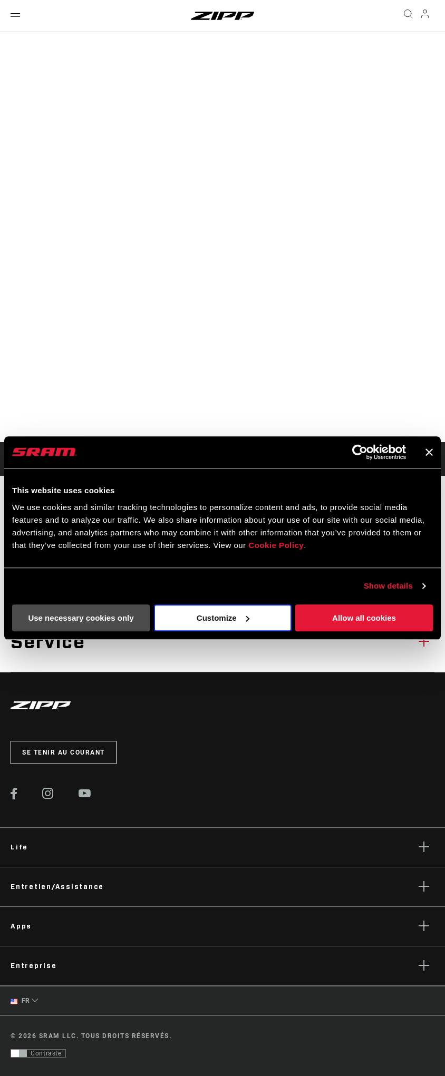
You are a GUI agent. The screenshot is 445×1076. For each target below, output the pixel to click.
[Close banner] (429, 452)
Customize (223, 617)
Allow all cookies (364, 617)
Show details (388, 585)
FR (20, 1001)
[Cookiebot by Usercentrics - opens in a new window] (360, 452)
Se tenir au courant (63, 752)
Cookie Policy (276, 545)
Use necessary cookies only (80, 617)
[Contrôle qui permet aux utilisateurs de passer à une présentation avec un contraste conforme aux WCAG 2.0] (38, 1053)
